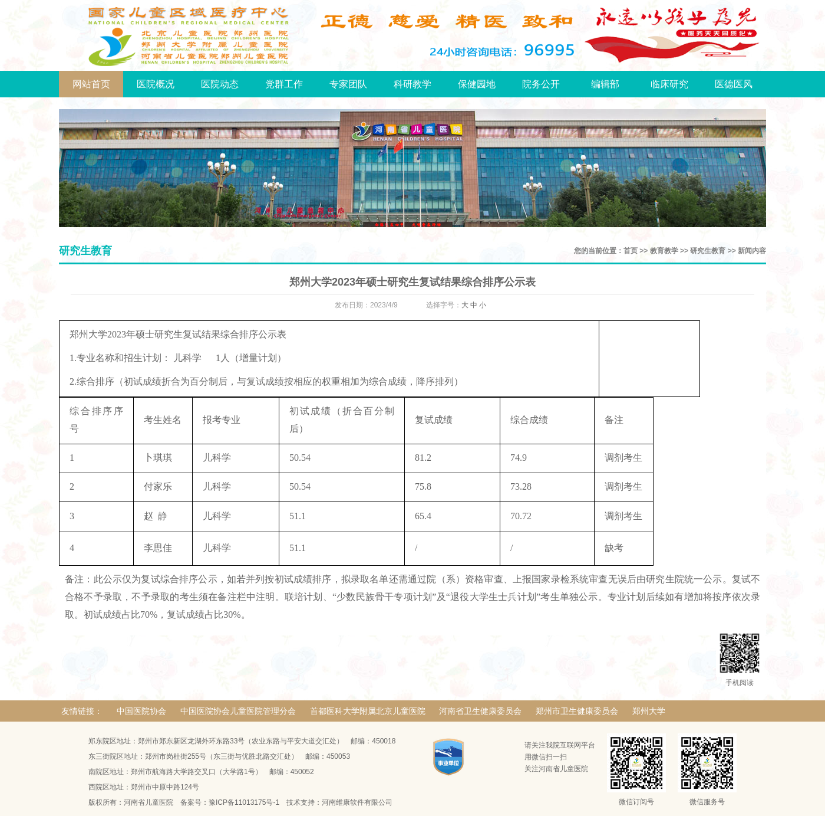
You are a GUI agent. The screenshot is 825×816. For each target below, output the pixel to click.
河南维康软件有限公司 (357, 802)
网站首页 (91, 84)
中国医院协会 (141, 711)
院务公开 (541, 84)
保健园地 (477, 84)
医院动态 (220, 84)
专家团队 (348, 84)
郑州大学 (648, 711)
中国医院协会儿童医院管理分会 (238, 711)
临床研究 (669, 84)
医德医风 (734, 84)
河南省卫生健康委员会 (480, 711)
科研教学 (412, 84)
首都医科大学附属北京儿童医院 (367, 711)
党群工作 (284, 84)
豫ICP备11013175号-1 (244, 802)
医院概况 (155, 84)
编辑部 (605, 84)
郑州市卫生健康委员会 (577, 711)
